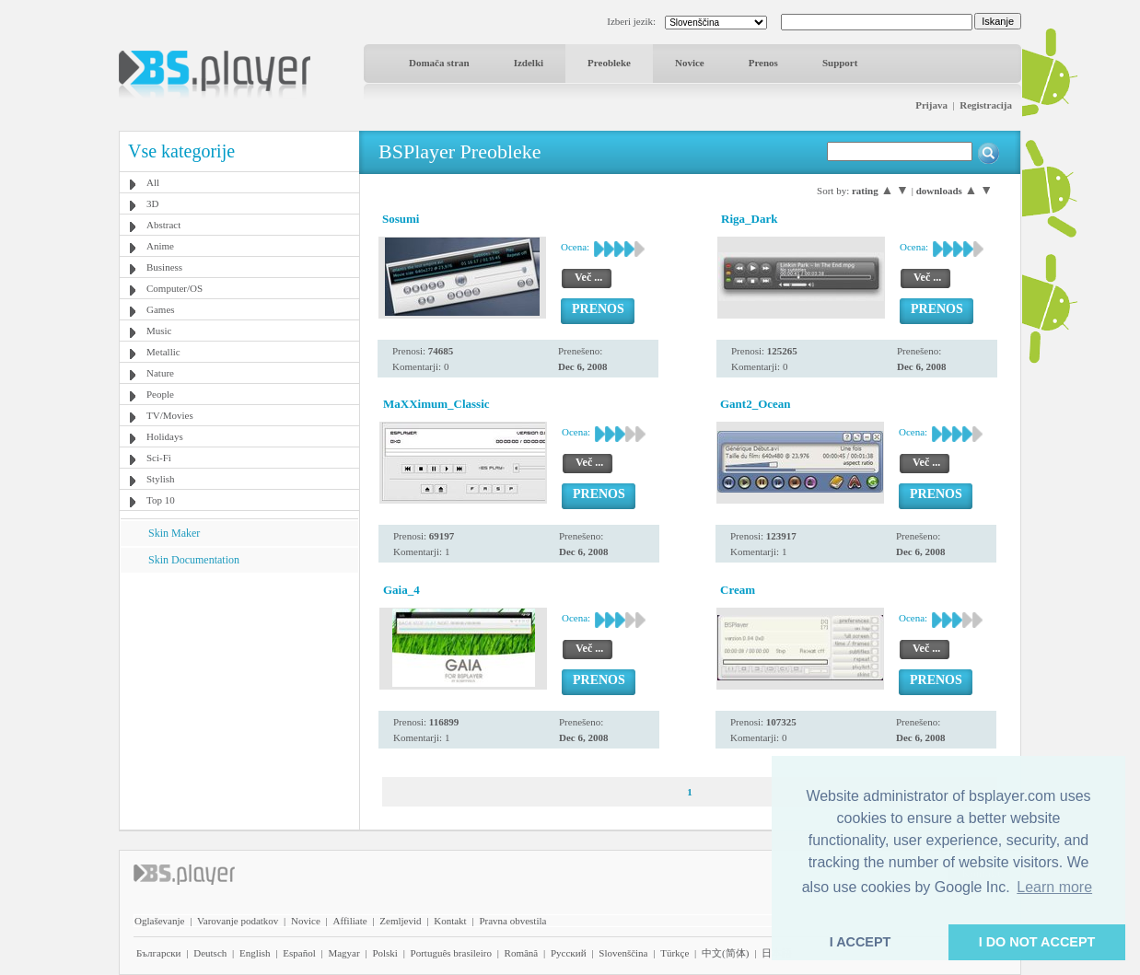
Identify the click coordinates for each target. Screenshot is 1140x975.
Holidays (164, 436)
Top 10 (160, 499)
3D (152, 203)
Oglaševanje (159, 920)
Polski (385, 952)
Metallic (163, 351)
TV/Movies (169, 415)
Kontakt (450, 920)
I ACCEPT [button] (860, 941)
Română (522, 952)
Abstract (163, 224)
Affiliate (350, 920)
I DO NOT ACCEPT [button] (1037, 941)
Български (158, 952)
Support (840, 62)
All (152, 182)
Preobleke (609, 62)
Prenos (763, 62)
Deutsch (210, 952)
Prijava (931, 104)
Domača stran (439, 62)
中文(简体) (725, 952)
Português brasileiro (451, 952)
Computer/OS (174, 288)
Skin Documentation (193, 559)
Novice (689, 62)
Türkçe (674, 952)
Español (299, 952)
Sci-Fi (158, 457)
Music (159, 330)
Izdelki (528, 62)
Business (164, 267)
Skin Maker (174, 533)
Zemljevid (400, 920)
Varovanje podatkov (237, 920)
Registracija (986, 104)
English (255, 952)
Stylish (160, 478)
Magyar (343, 952)
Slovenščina (623, 952)
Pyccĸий (569, 952)
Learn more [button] (1054, 887)
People (160, 394)
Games (160, 309)
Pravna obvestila (512, 920)
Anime (160, 245)
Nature (160, 372)
